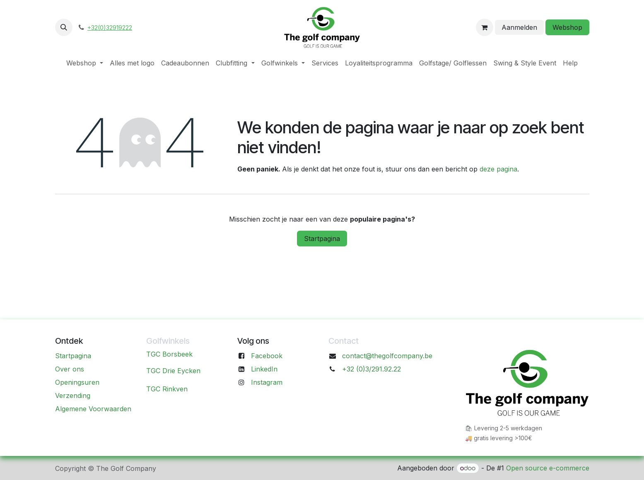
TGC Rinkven (167, 389)
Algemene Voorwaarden (93, 409)
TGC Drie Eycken (173, 371)
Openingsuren (77, 382)
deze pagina (498, 169)
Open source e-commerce (547, 468)
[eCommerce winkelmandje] (484, 27)
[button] (63, 27)
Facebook (266, 356)
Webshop (567, 27)
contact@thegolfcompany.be (387, 356)
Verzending (72, 395)
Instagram (266, 382)
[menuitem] (84, 63)
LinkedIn (264, 369)
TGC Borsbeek (169, 354)
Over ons (69, 369)
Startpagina (322, 238)
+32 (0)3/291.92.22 (371, 369)
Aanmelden (519, 27)
